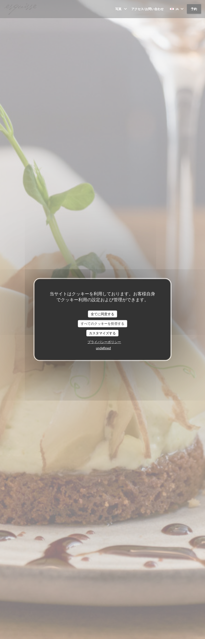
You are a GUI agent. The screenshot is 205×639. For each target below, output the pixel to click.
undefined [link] (103, 348)
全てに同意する (102, 314)
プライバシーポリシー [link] (104, 342)
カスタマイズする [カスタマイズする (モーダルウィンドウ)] (102, 333)
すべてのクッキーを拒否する (102, 323)
